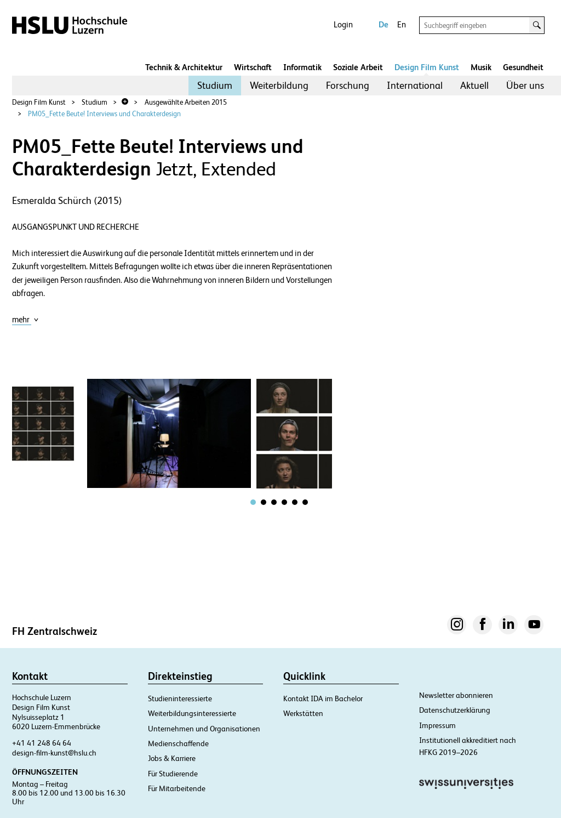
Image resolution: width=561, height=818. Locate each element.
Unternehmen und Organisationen (204, 728)
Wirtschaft (253, 67)
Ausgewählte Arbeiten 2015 (186, 102)
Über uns (525, 85)
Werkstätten (303, 713)
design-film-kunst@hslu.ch (54, 752)
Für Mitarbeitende (176, 788)
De (383, 24)
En (401, 24)
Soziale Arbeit (358, 67)
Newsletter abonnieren (456, 695)
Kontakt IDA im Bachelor (323, 698)
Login (343, 24)
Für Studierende (173, 773)
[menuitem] (214, 85)
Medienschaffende (178, 743)
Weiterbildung (279, 85)
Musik (481, 67)
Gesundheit (523, 67)
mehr (25, 319)
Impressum (437, 725)
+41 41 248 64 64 (41, 743)
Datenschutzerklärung (454, 710)
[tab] (253, 502)
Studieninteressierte (180, 698)
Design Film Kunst (426, 67)
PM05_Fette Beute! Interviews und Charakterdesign (104, 114)
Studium (214, 85)
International (415, 85)
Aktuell (474, 85)
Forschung (347, 85)
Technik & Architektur (183, 67)
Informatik (302, 67)
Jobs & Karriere (172, 758)
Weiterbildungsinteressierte (192, 713)
